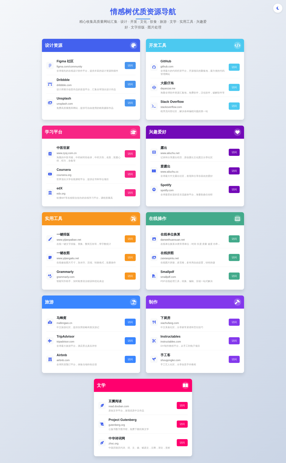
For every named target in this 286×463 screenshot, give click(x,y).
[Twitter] (124, 423)
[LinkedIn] (149, 423)
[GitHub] (137, 423)
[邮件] (162, 423)
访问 (95, 68)
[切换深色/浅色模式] (277, 8)
